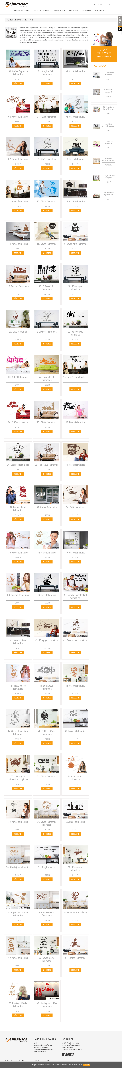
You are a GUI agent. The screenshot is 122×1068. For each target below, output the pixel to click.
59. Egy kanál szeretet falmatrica (18, 914)
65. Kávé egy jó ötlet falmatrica (18, 1005)
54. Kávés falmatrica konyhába (46, 823)
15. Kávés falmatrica (46, 243)
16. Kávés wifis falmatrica (75, 243)
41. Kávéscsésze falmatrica (18, 642)
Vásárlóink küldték (101, 11)
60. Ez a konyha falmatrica (46, 914)
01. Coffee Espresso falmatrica (18, 73)
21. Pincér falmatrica (47, 331)
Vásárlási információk (40, 1051)
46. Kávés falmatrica (75, 685)
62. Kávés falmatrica (18, 957)
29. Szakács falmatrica (18, 464)
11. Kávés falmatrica (18, 201)
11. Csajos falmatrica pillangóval (108, 177)
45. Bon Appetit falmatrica (46, 687)
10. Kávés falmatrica (75, 159)
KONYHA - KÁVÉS (28, 20)
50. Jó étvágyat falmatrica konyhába (18, 778)
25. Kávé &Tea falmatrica (75, 377)
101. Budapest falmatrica (108, 142)
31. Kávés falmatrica (75, 464)
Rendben (86, 1065)
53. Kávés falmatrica (18, 821)
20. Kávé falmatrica (18, 331)
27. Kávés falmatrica (46, 422)
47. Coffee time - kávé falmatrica (18, 733)
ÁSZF (35, 1043)
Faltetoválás (73, 11)
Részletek (18, 83)
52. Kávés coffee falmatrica (75, 778)
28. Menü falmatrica (75, 422)
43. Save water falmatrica (75, 640)
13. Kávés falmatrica (75, 201)
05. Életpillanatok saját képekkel (108, 194)
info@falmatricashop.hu (73, 1045)
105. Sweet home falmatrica (108, 74)
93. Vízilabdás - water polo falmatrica (108, 125)
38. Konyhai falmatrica (18, 595)
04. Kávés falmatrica (18, 116)
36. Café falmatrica (47, 552)
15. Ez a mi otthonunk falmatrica (108, 159)
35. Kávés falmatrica (18, 552)
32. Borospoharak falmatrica (18, 509)
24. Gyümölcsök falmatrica (46, 378)
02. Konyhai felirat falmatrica (46, 73)
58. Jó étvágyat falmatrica (75, 869)
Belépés (107, 4)
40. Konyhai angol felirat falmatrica (75, 596)
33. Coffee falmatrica (47, 507)
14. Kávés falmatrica (18, 243)
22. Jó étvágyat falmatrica (75, 333)
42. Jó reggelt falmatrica (46, 640)
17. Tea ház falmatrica (18, 286)
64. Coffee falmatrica (75, 957)
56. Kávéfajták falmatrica (18, 867)
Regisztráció (98, 4)
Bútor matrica (86, 11)
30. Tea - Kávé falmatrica (47, 464)
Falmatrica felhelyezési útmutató (43, 1049)
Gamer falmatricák (59, 11)
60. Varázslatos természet (108, 91)
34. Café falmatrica (75, 507)
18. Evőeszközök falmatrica (47, 288)
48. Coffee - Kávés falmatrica (46, 733)
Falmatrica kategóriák (21, 11)
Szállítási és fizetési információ (43, 1045)
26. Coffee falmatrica (18, 422)
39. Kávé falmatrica (46, 595)
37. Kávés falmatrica (75, 552)
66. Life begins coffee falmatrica (46, 1005)
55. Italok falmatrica (75, 821)
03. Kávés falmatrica (75, 71)
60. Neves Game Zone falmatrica (108, 108)
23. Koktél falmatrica (18, 377)
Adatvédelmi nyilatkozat (41, 1047)
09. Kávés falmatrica (46, 159)
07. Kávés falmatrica (18, 159)
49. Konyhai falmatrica (75, 731)
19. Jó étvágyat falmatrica (75, 288)
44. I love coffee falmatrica (18, 687)
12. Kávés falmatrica (46, 201)
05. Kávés (46, 116)
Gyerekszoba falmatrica (41, 11)
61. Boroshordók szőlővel (75, 912)
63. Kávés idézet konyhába (46, 959)
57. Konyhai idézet (46, 867)
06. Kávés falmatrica (75, 116)
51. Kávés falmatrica (46, 776)
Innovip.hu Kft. (45, 1061)
